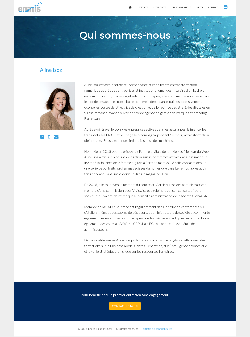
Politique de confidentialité (156, 328)
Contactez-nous (125, 306)
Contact (213, 7)
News (200, 7)
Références (159, 7)
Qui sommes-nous (181, 7)
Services (143, 7)
